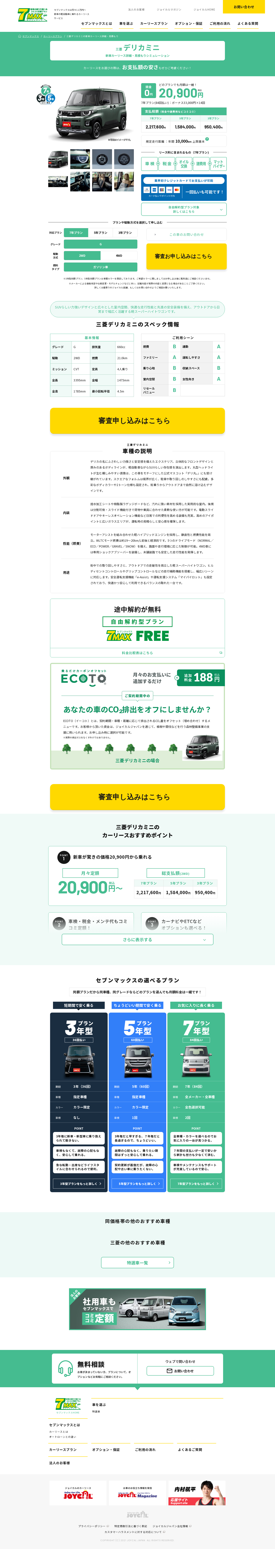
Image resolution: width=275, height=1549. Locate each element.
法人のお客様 (136, 9)
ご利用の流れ (220, 23)
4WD (119, 255)
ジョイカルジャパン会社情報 (170, 1526)
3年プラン (125, 232)
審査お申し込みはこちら (183, 256)
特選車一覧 (137, 1263)
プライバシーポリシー (92, 1526)
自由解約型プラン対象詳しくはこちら (183, 209)
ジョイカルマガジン (169, 9)
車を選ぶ (126, 23)
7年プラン (76, 232)
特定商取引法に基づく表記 (130, 1526)
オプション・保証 (189, 23)
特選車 (96, 1411)
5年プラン (100, 232)
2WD (82, 255)
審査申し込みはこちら (134, 421)
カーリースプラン (154, 23)
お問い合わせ (244, 6)
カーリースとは (58, 1431)
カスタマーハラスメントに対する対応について (133, 1532)
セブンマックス (30, 36)
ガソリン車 (100, 267)
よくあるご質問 (190, 1449)
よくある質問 (247, 23)
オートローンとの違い (62, 1437)
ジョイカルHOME (204, 9)
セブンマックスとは (96, 23)
